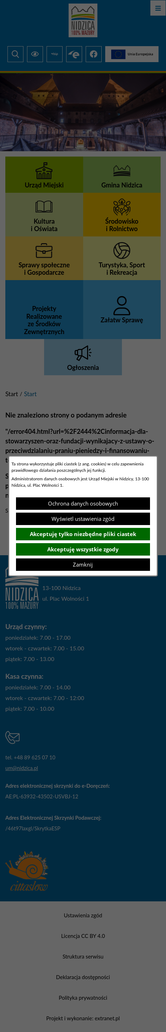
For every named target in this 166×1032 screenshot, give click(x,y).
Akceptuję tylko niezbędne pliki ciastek (83, 533)
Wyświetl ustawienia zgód (83, 518)
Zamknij (83, 564)
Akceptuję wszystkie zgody (83, 549)
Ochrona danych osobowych (83, 503)
